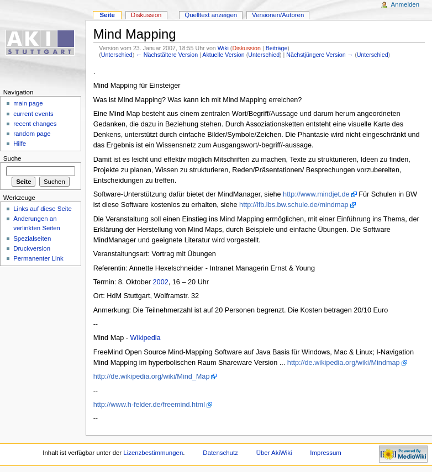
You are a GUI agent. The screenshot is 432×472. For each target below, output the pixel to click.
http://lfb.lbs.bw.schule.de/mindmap (293, 205)
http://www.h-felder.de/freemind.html (149, 405)
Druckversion (31, 248)
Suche (12, 158)
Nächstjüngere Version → (319, 54)
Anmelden (405, 4)
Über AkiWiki (274, 452)
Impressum (325, 452)
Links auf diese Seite (42, 208)
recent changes (34, 123)
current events (33, 113)
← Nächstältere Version (167, 54)
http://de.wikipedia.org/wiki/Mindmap (343, 363)
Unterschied (117, 54)
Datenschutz (220, 452)
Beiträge (277, 48)
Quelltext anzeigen (211, 15)
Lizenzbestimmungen (153, 452)
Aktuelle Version (223, 54)
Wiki (223, 48)
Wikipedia (145, 338)
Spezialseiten (32, 238)
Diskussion (246, 48)
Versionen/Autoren (278, 15)
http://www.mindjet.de (316, 194)
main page (28, 103)
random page (32, 133)
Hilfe (19, 143)
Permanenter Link (38, 258)
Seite (106, 15)
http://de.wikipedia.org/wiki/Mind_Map (151, 376)
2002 (160, 282)
